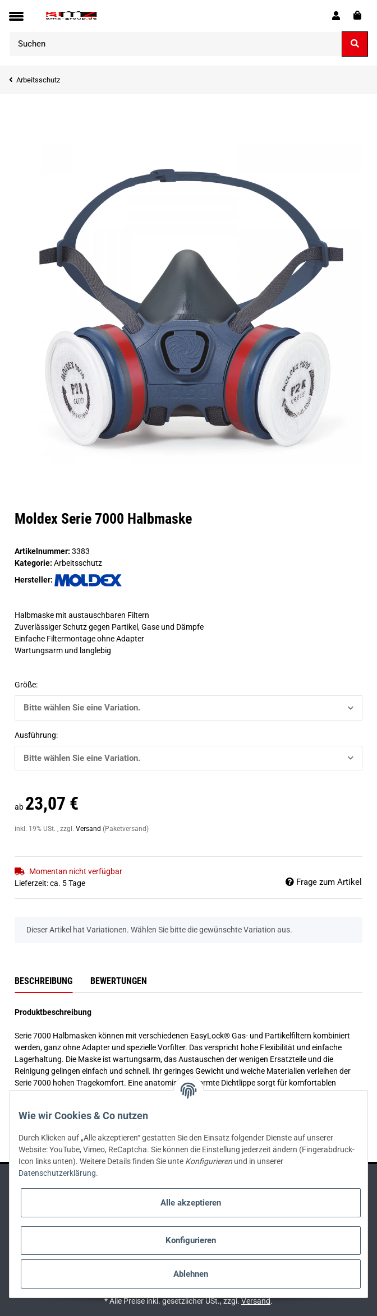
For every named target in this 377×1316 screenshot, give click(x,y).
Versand (89, 829)
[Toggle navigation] (16, 16)
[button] (336, 15)
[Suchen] (175, 44)
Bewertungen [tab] (118, 981)
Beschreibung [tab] (43, 981)
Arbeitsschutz (78, 562)
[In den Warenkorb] (24, 111)
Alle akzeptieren (190, 1203)
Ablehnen (190, 1274)
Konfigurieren (190, 1240)
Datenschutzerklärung (57, 1173)
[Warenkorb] (357, 15)
